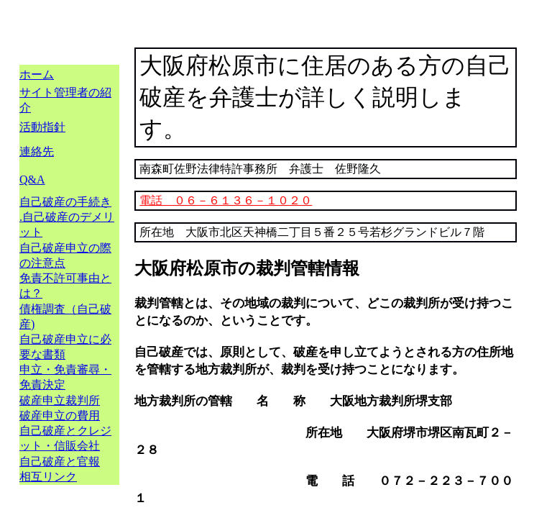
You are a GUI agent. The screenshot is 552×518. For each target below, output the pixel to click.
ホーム (36, 74)
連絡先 (36, 151)
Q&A (32, 179)
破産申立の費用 (59, 415)
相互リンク (48, 477)
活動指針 (42, 127)
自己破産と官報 (59, 461)
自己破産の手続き (65, 202)
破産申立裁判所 (59, 400)
